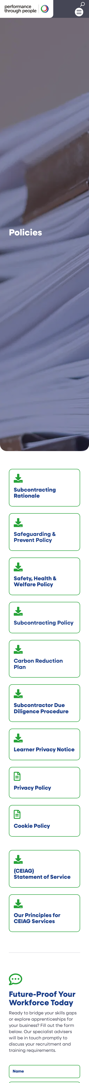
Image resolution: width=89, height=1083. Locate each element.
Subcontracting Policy (43, 623)
